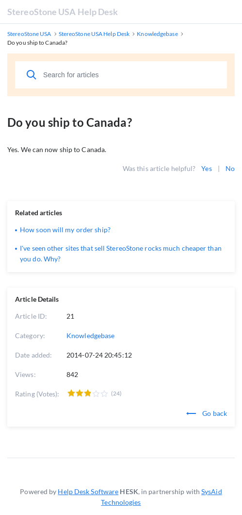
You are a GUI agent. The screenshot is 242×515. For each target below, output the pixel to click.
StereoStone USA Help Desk (62, 11)
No (230, 168)
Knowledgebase (90, 335)
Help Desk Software (88, 491)
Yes (206, 168)
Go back (206, 413)
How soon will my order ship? (65, 229)
